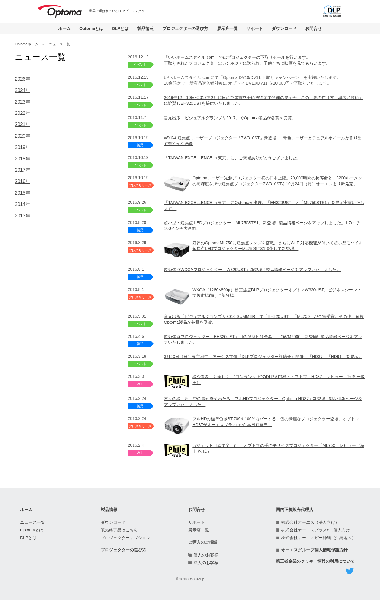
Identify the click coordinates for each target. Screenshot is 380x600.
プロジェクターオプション (126, 537)
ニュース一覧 (32, 522)
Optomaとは (91, 28)
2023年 (22, 101)
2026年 (22, 79)
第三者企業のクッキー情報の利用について (315, 561)
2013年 (22, 215)
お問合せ (313, 28)
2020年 (22, 136)
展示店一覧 (227, 28)
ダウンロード (284, 28)
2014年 (22, 204)
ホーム (64, 28)
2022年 (22, 113)
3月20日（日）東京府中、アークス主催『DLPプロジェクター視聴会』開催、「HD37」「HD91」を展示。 (263, 356)
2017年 (22, 170)
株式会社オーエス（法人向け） (310, 522)
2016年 (22, 181)
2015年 (22, 192)
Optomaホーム (26, 44)
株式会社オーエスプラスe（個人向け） (317, 530)
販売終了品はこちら (119, 530)
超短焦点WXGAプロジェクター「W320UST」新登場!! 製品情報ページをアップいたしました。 (252, 269)
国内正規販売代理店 (294, 509)
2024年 (22, 90)
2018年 (22, 158)
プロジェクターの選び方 (185, 28)
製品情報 (145, 28)
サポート (254, 28)
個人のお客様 (206, 555)
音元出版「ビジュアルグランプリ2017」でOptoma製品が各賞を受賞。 (230, 117)
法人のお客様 (206, 562)
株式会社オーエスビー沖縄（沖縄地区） (318, 537)
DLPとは (120, 28)
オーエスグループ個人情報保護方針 (314, 550)
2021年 (22, 124)
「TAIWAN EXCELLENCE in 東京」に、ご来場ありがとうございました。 (232, 157)
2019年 (22, 147)
